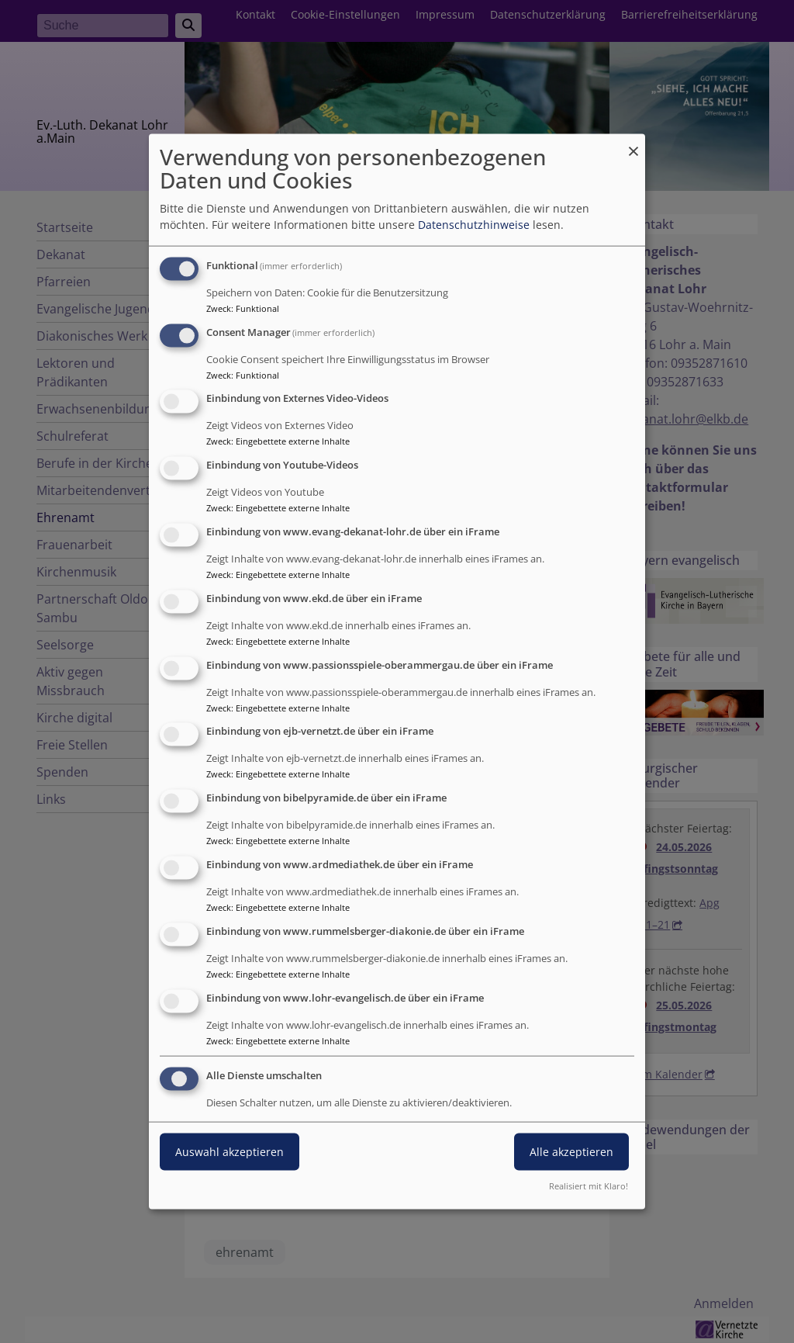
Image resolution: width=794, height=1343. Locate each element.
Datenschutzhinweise (474, 224)
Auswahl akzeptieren (229, 1151)
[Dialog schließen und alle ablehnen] (633, 143)
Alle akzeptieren (571, 1151)
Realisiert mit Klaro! (588, 1186)
